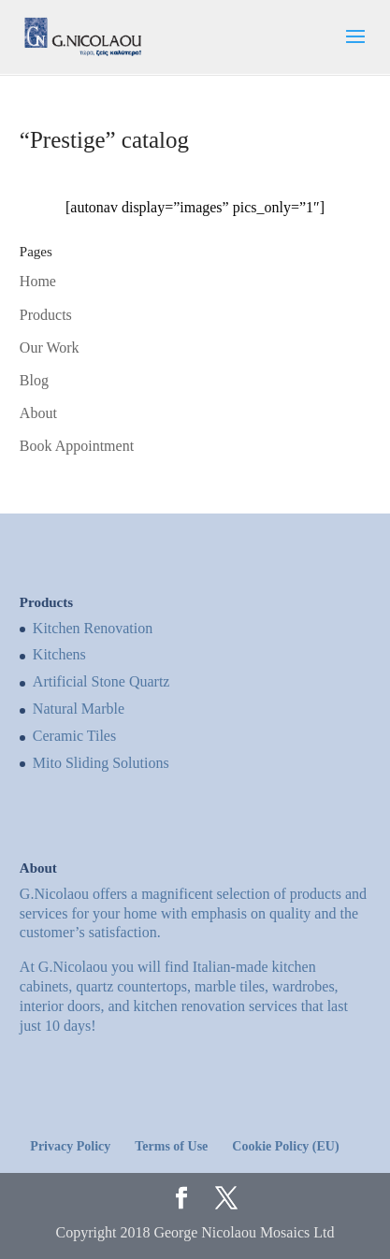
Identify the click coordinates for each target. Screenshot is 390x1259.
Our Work (49, 347)
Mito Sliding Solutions (101, 763)
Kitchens (59, 654)
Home (38, 281)
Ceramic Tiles (74, 736)
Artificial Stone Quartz (101, 681)
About (38, 413)
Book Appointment (77, 446)
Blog (34, 380)
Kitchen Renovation (92, 628)
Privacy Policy (70, 1146)
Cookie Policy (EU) (285, 1146)
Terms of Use (171, 1146)
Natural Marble (78, 708)
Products (46, 315)
